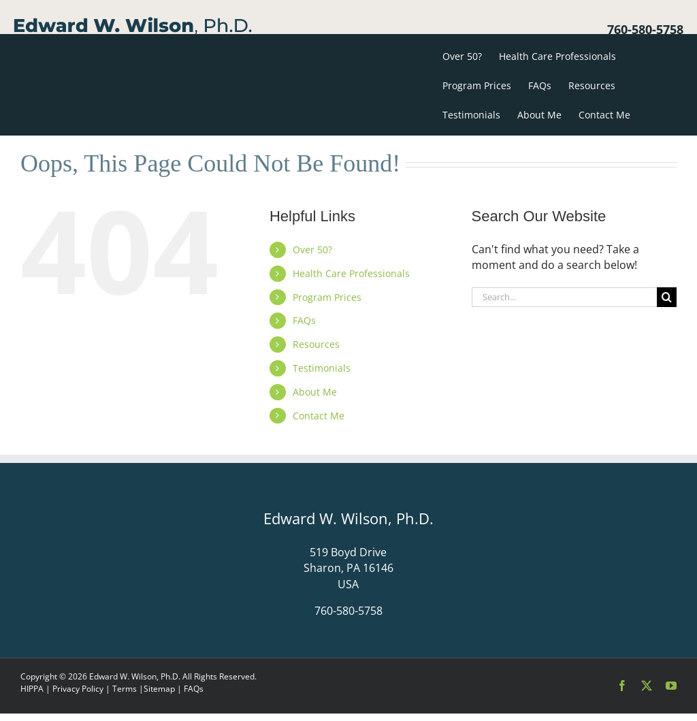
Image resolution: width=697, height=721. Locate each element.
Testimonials (322, 368)
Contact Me (318, 415)
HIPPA (32, 688)
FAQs (304, 320)
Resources (316, 344)
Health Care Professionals (351, 273)
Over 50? (312, 249)
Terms (124, 688)
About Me (315, 391)
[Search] (667, 297)
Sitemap (159, 688)
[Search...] (564, 297)
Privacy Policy (77, 688)
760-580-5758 (645, 29)
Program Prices (327, 297)
